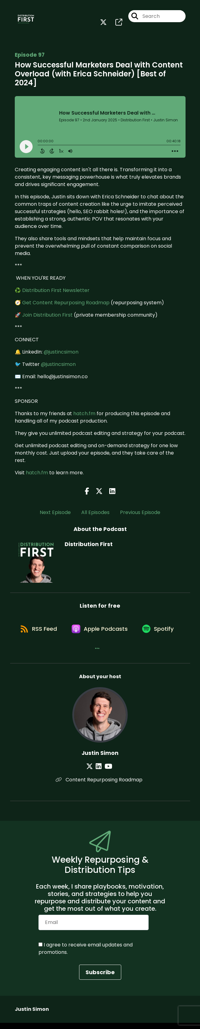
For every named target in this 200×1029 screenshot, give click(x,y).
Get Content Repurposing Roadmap (66, 303)
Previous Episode (140, 513)
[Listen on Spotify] (86, 654)
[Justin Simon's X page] (92, 772)
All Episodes (95, 513)
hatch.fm (84, 414)
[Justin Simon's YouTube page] (107, 772)
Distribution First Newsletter (56, 291)
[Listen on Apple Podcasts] (123, 632)
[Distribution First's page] (115, 23)
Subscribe (100, 978)
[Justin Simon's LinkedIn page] (99, 772)
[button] (121, 654)
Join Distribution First (47, 316)
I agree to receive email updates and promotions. (85, 954)
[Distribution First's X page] (103, 23)
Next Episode (55, 513)
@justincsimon (61, 353)
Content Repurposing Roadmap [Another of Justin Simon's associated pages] (100, 785)
